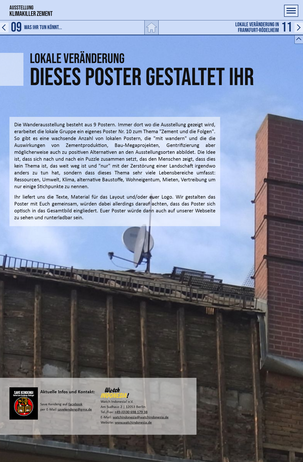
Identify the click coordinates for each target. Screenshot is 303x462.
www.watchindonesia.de (133, 423)
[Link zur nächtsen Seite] (231, 27)
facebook (75, 404)
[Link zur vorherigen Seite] (72, 27)
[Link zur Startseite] (151, 27)
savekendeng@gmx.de (75, 410)
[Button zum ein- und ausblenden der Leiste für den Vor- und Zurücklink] (298, 39)
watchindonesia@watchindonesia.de (141, 417)
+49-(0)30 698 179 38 (131, 412)
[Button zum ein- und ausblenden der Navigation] (291, 11)
